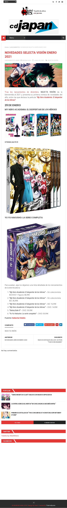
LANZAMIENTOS (15, 47)
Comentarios (49, 422)
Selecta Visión (18, 318)
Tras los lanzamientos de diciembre (22, 92)
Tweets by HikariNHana (10, 436)
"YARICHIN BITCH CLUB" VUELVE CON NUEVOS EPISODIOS (31, 395)
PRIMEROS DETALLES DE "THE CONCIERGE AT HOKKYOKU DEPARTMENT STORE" (36, 414)
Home (7, 47)
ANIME (17, 60)
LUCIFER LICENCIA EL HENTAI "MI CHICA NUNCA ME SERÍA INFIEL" (33, 404)
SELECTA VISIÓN (53, 60)
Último (17, 422)
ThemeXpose (50, 505)
